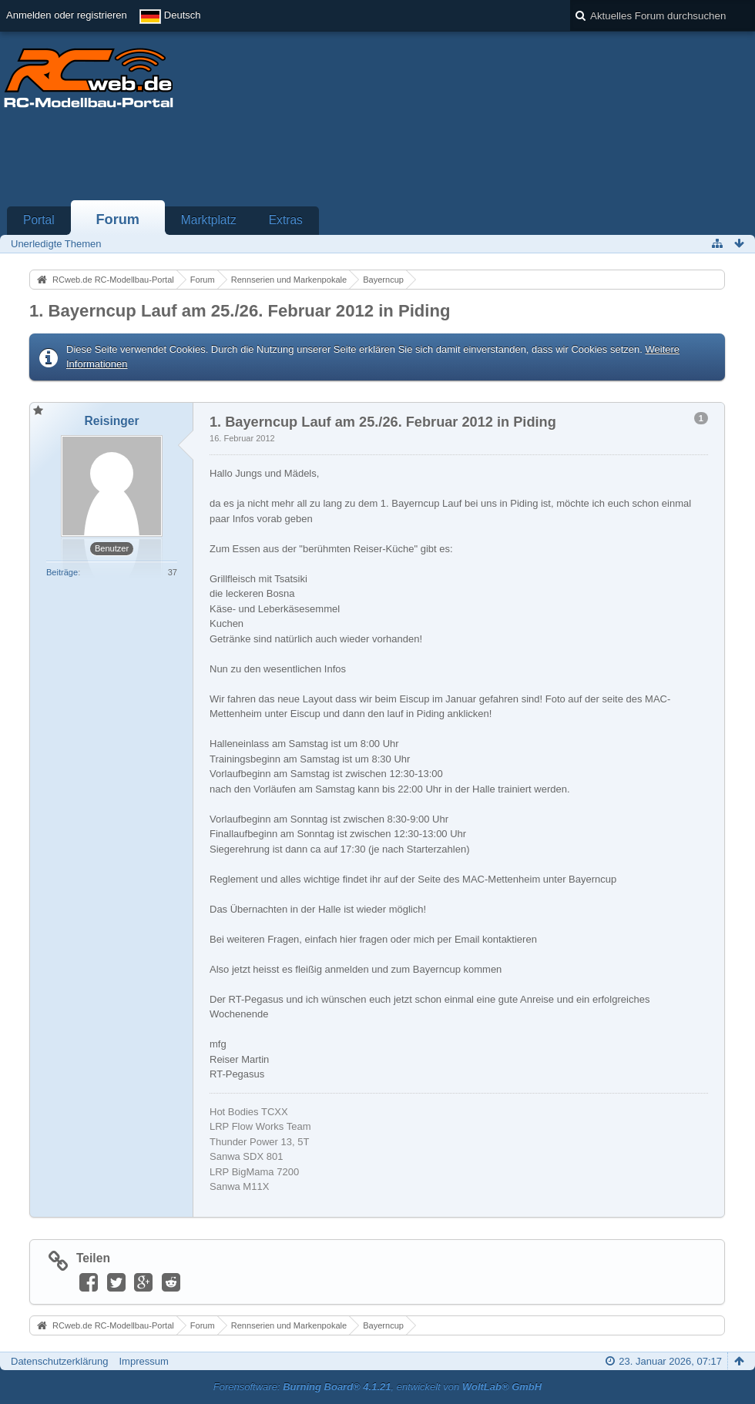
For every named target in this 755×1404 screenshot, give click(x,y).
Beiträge (62, 572)
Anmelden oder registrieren (66, 15)
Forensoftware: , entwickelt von (377, 1386)
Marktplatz (209, 219)
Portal (39, 219)
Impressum (143, 1361)
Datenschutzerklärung (59, 1361)
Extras (286, 219)
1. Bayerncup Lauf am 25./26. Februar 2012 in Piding (239, 310)
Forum (117, 219)
